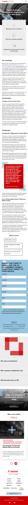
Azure (20, 113)
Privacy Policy (6, 488)
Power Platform (6, 443)
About (18, 485)
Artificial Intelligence (15, 443)
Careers (19, 479)
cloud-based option (19, 110)
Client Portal (9, 483)
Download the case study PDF (13, 19)
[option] (14, 441)
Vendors (9, 481)
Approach (9, 485)
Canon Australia (21, 489)
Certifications (19, 483)
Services (9, 479)
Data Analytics (19, 441)
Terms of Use (14, 488)
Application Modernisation (8, 441)
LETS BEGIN (13, 406)
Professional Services (7, 440)
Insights (19, 481)
